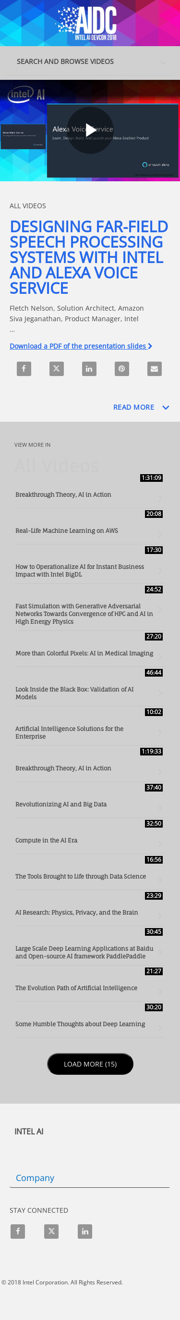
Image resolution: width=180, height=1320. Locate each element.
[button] (92, 59)
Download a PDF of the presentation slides (81, 346)
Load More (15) (91, 1064)
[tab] (90, 60)
